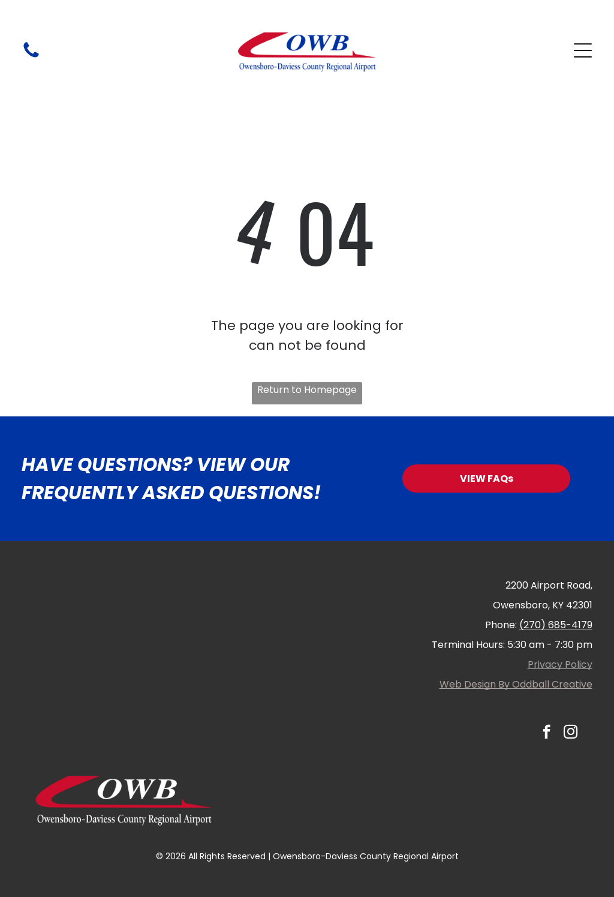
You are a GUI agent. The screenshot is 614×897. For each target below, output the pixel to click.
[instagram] (570, 733)
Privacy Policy (560, 664)
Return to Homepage (307, 390)
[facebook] (546, 733)
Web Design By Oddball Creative (516, 684)
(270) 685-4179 (555, 625)
